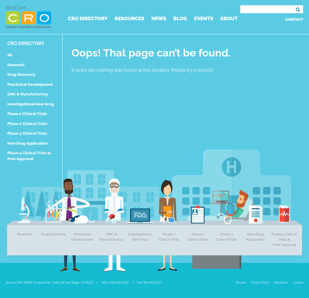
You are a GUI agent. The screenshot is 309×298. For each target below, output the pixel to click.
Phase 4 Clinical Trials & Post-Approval (284, 239)
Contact (294, 19)
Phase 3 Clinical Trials (27, 133)
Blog (180, 18)
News (158, 18)
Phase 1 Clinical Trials (27, 114)
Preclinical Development (30, 84)
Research (16, 65)
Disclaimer (281, 282)
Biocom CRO (28, 17)
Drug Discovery (21, 74)
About (228, 18)
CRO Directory (88, 18)
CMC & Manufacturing (27, 94)
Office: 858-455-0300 (115, 282)
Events (203, 18)
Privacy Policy (260, 282)
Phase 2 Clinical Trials (27, 123)
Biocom (241, 282)
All (9, 55)
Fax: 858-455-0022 (149, 282)
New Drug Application (27, 143)
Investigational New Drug (30, 104)
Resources (129, 18)
